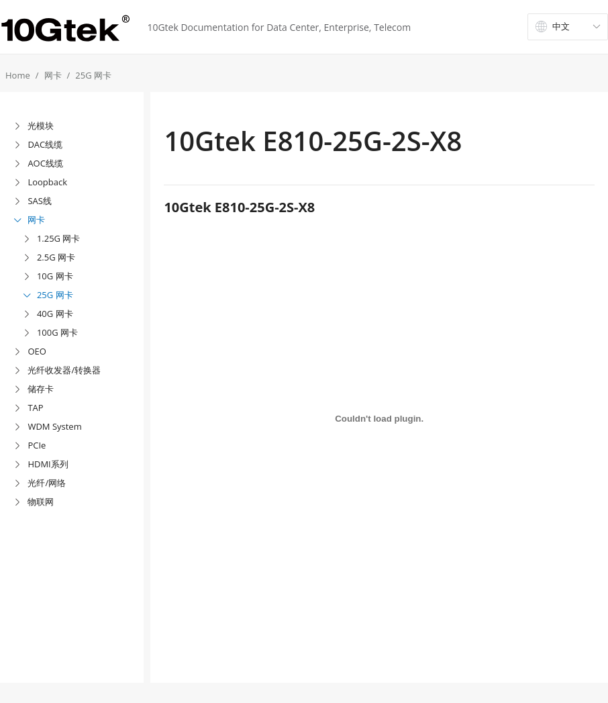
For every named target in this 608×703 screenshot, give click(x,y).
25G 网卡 (93, 75)
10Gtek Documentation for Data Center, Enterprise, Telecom (279, 27)
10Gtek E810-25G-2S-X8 (239, 207)
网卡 (53, 75)
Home (17, 75)
